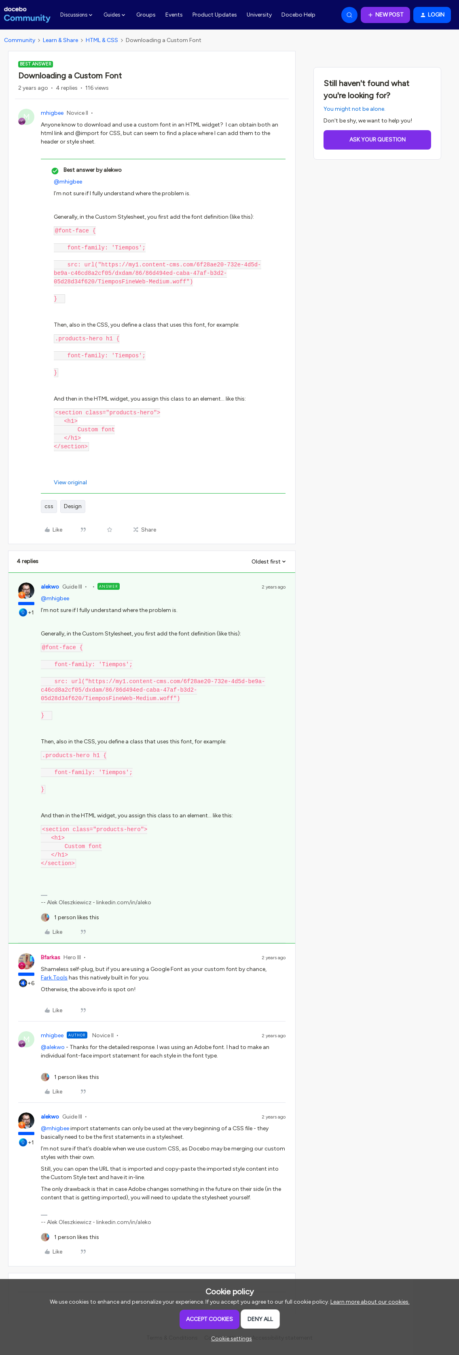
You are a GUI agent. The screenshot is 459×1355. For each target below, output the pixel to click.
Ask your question (377, 139)
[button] (385, 15)
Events (174, 14)
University (259, 14)
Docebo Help (298, 14)
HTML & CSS (102, 40)
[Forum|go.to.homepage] (27, 15)
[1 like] (70, 917)
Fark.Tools (54, 977)
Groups (146, 14)
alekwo (50, 586)
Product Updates (214, 14)
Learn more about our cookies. (370, 1301)
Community (19, 40)
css (48, 506)
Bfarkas (50, 957)
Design (73, 506)
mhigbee (52, 113)
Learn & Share (60, 40)
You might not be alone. (354, 109)
